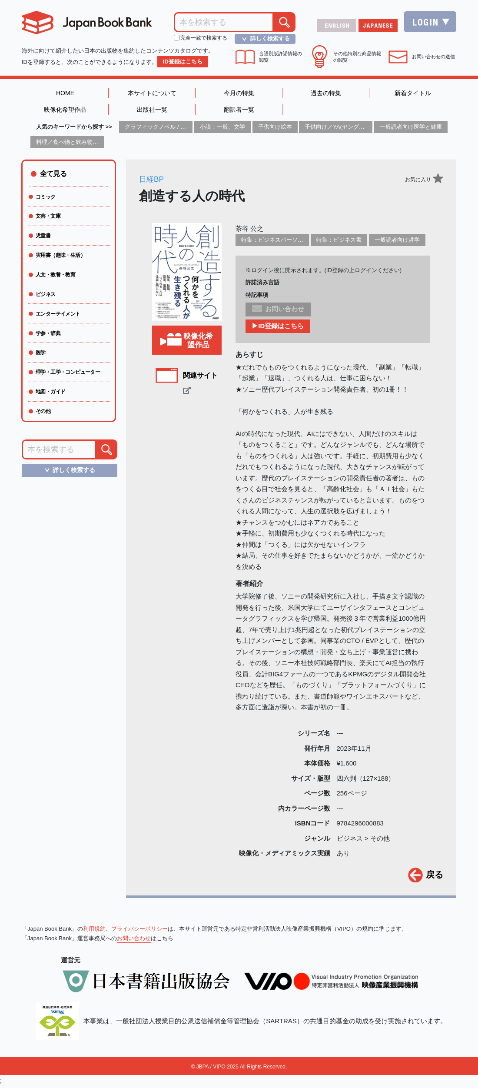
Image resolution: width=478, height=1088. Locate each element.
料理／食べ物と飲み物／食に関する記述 (87, 143)
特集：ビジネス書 (339, 242)
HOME (65, 93)
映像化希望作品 (65, 111)
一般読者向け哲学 (397, 242)
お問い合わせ (134, 940)
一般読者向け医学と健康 (411, 129)
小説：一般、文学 (222, 129)
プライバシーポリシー (139, 931)
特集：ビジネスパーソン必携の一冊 (286, 242)
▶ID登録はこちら (278, 328)
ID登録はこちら (182, 61)
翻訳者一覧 (238, 111)
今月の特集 (238, 93)
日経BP (152, 181)
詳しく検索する (263, 38)
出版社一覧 (152, 111)
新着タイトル (412, 93)
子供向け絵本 (275, 129)
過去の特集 (325, 93)
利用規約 (94, 931)
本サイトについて (152, 93)
